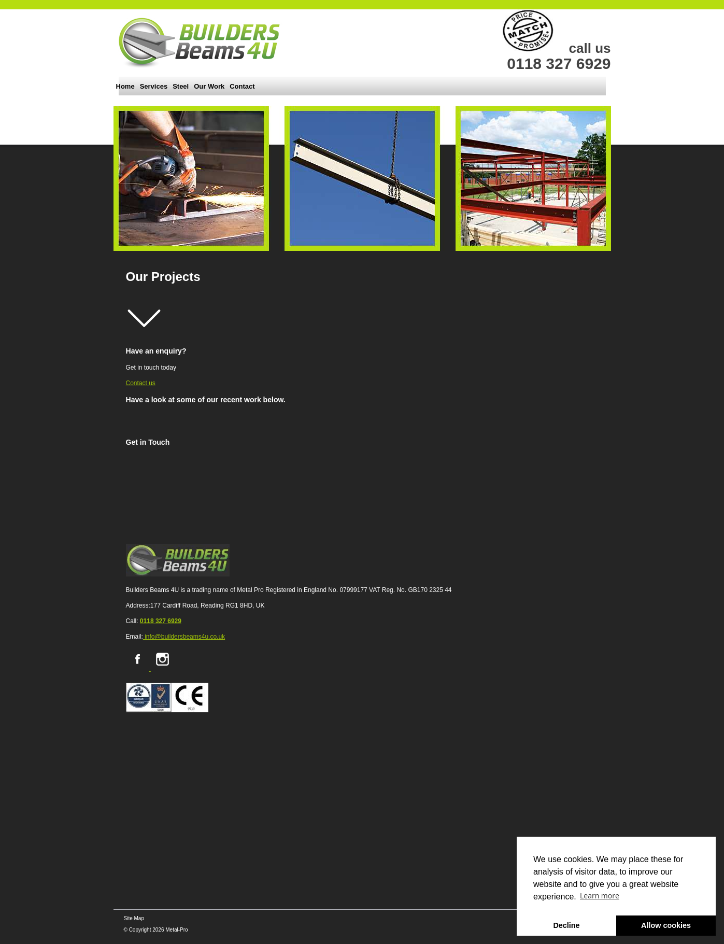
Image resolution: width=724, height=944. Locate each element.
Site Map (134, 918)
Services (154, 86)
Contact (242, 86)
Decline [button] (566, 925)
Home (125, 86)
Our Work (209, 86)
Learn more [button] (599, 895)
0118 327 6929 (160, 621)
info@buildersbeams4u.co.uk (184, 636)
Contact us (140, 383)
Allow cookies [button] (666, 925)
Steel (181, 86)
